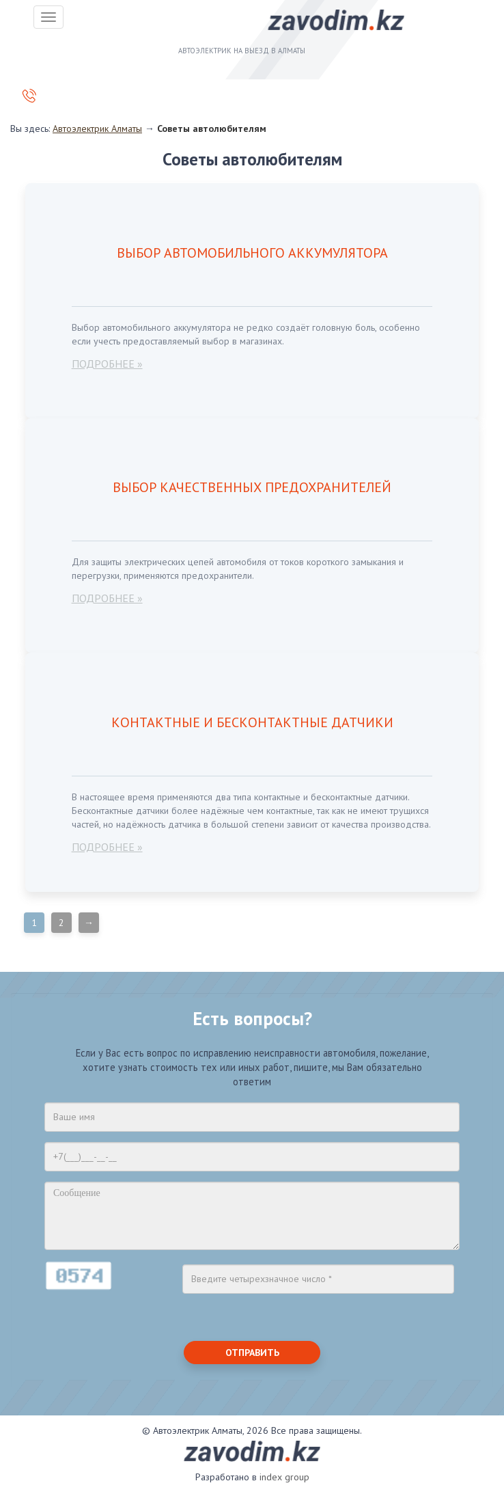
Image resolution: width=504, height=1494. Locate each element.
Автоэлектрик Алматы (97, 128)
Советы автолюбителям (211, 128)
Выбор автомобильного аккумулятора (252, 253)
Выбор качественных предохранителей (252, 487)
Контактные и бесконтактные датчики (252, 722)
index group (284, 1477)
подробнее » (107, 363)
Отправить (252, 1352)
